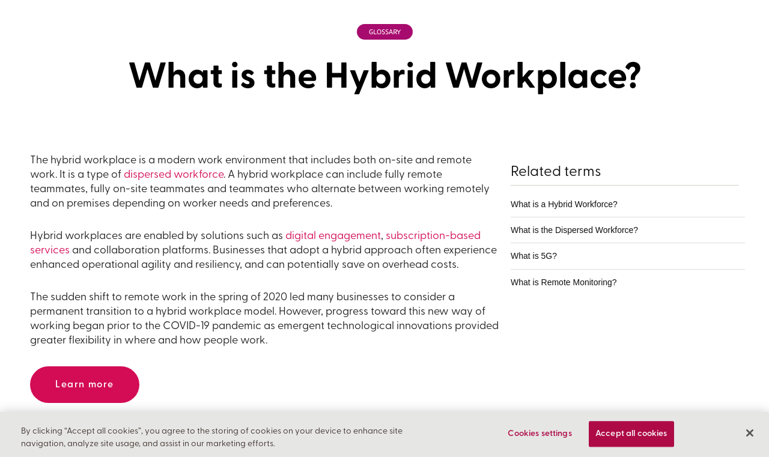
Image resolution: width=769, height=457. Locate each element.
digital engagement (333, 236)
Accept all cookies (631, 435)
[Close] (750, 435)
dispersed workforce (173, 175)
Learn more (84, 385)
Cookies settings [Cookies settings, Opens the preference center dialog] (539, 435)
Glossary (385, 32)
